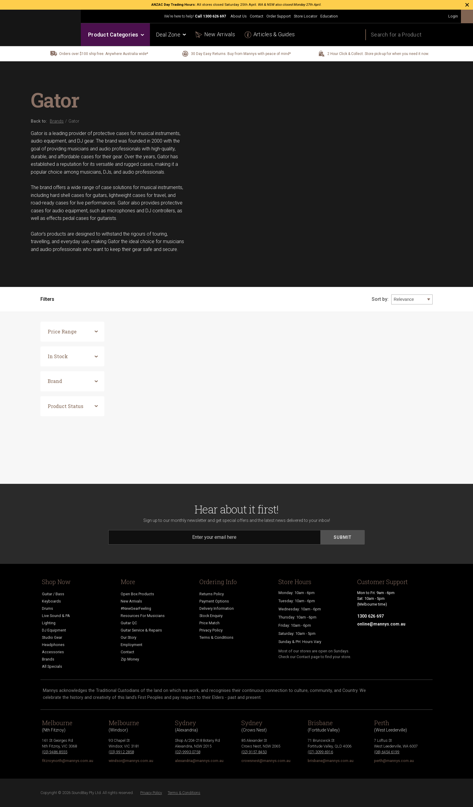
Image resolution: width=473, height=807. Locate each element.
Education (329, 16)
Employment (131, 644)
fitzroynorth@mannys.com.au (67, 760)
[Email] (214, 537)
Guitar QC (129, 623)
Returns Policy (211, 594)
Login (453, 16)
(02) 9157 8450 (254, 752)
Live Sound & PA (56, 615)
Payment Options (214, 601)
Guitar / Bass (53, 594)
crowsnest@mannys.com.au (265, 760)
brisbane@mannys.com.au (331, 760)
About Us (238, 16)
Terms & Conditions (216, 637)
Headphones (53, 644)
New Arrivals (219, 34)
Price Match (209, 623)
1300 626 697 (214, 16)
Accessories (53, 652)
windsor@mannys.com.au (131, 760)
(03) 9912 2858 (121, 752)
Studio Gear (52, 637)
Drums (47, 608)
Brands (48, 659)
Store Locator (305, 16)
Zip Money (130, 659)
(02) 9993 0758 (187, 752)
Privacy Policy (211, 630)
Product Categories (115, 34)
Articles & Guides (274, 34)
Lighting (49, 623)
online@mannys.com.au (381, 624)
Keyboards (51, 601)
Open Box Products (137, 594)
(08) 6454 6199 (386, 752)
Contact (256, 16)
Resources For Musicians (143, 615)
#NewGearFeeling (136, 608)
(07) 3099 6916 (320, 752)
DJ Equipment (54, 630)
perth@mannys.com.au (394, 760)
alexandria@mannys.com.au (199, 760)
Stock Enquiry (211, 615)
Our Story (128, 637)
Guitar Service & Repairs (141, 630)
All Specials (52, 666)
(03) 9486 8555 (54, 752)
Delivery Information (216, 608)
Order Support (278, 16)
